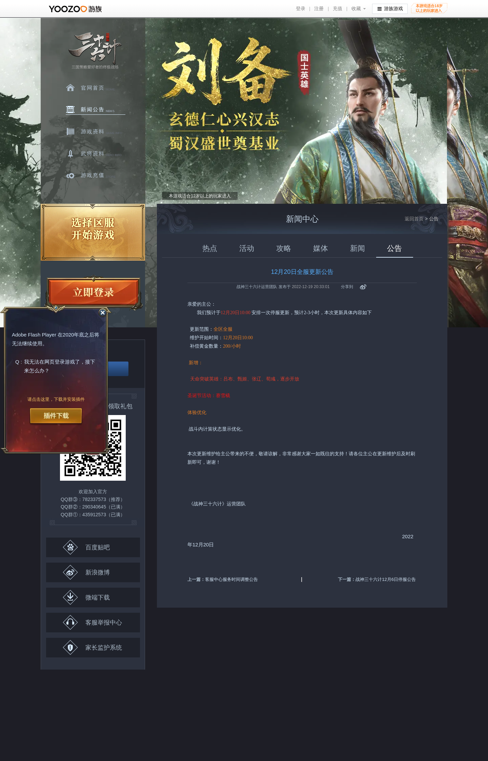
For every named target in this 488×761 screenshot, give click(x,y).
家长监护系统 (92, 647)
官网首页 (95, 88)
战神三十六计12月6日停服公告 (385, 579)
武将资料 (95, 154)
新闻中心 (95, 110)
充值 (337, 8)
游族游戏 (390, 8)
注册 (319, 8)
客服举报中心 (92, 622)
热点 (209, 248)
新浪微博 (86, 572)
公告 (394, 248)
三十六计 (94, 51)
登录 (300, 8)
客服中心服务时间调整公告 (231, 579)
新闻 (357, 248)
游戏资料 (95, 132)
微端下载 (86, 597)
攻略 (283, 248)
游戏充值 (95, 176)
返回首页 (414, 218)
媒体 (320, 248)
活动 (246, 248)
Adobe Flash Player (34, 335)
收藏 (356, 8)
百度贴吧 (86, 547)
